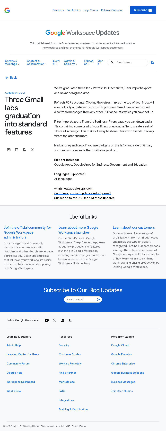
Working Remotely (70, 363)
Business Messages (123, 382)
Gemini (56, 63)
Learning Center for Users (23, 354)
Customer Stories (70, 354)
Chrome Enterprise (123, 363)
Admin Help (14, 345)
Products (58, 10)
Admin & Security (70, 63)
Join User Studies (122, 391)
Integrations (66, 400)
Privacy (75, 426)
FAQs (62, 391)
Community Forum (18, 363)
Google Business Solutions (127, 372)
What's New (14, 391)
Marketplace (67, 382)
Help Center (90, 10)
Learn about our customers (134, 228)
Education (89, 63)
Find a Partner (67, 372)
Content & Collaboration (37, 63)
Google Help (14, 372)
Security (64, 345)
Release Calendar (112, 10)
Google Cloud (120, 345)
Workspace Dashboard (21, 382)
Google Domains (121, 354)
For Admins (74, 10)
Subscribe (143, 10)
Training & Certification (73, 409)
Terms (83, 426)
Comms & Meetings (12, 63)
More (100, 63)
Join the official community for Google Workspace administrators (27, 232)
